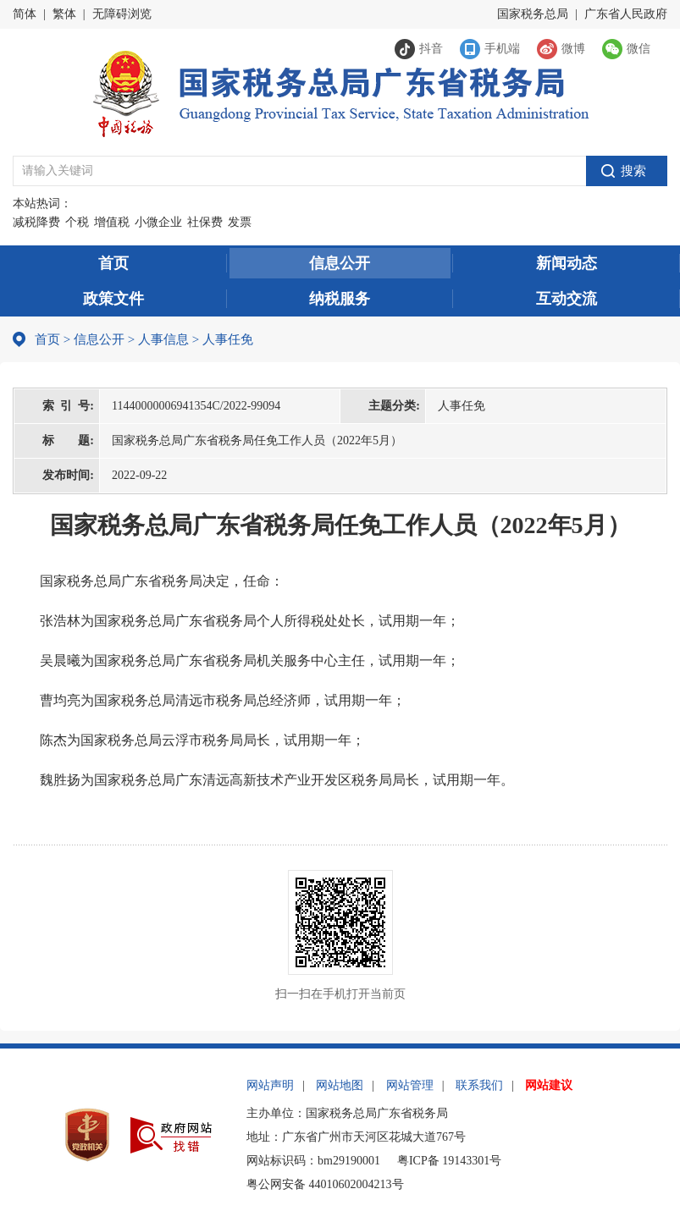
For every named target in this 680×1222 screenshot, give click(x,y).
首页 (113, 263)
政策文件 (113, 298)
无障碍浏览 (122, 14)
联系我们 (479, 1085)
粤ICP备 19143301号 (449, 1160)
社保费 (205, 222)
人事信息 (163, 339)
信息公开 (339, 263)
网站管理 (410, 1085)
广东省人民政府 (625, 14)
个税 (77, 222)
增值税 (112, 222)
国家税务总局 (532, 14)
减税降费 (36, 222)
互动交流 (566, 298)
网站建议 (548, 1085)
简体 (24, 14)
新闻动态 (566, 263)
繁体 (64, 14)
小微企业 (158, 222)
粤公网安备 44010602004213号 (325, 1184)
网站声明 (270, 1085)
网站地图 (339, 1085)
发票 (240, 222)
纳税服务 (339, 298)
